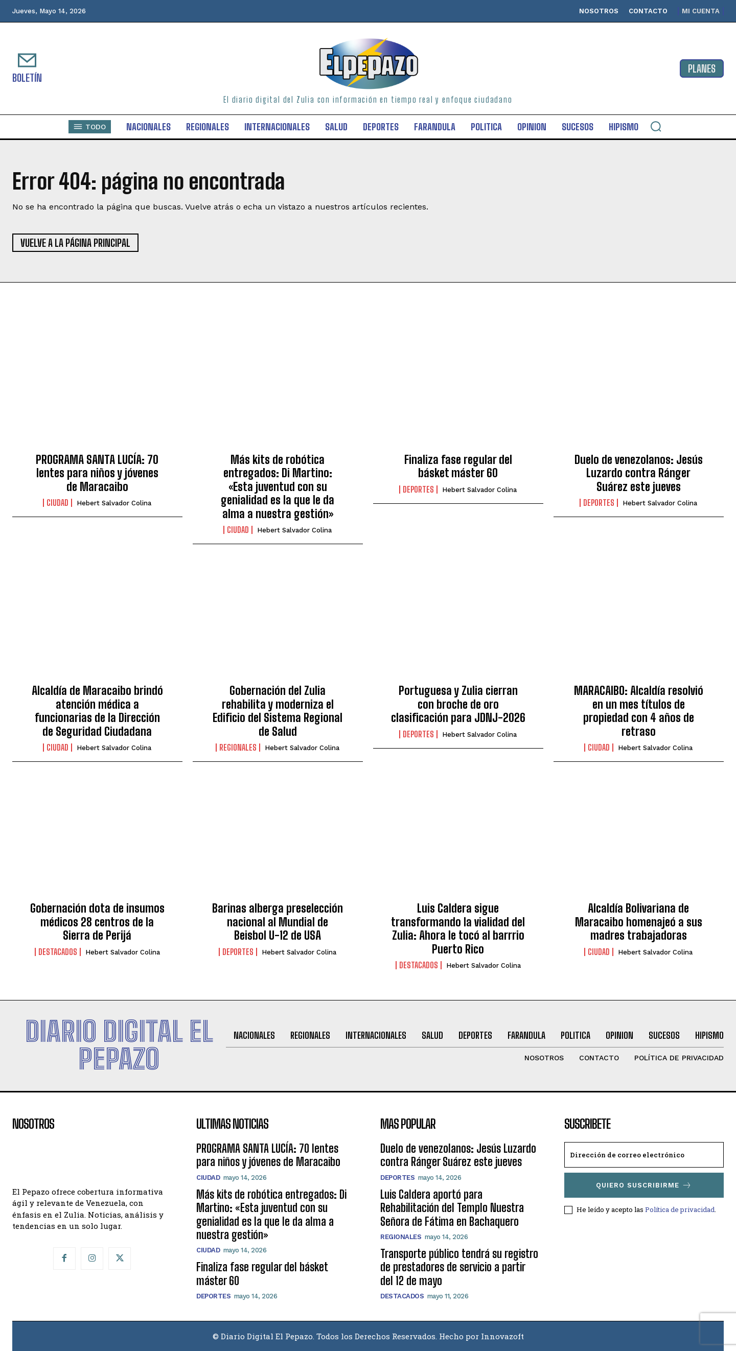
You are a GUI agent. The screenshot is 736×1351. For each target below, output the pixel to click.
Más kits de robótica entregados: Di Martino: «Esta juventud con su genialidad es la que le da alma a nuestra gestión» (277, 487)
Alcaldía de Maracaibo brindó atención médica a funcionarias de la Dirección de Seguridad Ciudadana (97, 711)
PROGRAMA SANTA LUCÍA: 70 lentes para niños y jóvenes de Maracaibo (97, 473)
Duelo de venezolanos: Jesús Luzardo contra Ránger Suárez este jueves (638, 473)
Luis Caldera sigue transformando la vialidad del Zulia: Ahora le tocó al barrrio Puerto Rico (458, 928)
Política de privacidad (680, 1209)
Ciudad (57, 503)
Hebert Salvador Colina (114, 503)
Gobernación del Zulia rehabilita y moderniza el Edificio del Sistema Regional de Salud (277, 711)
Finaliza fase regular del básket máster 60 (458, 466)
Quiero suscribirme (644, 1185)
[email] (644, 1155)
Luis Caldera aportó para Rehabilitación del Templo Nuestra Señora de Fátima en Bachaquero (452, 1207)
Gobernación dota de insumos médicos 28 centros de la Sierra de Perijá (97, 921)
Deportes (418, 489)
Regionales (238, 747)
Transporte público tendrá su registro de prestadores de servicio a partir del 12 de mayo (459, 1267)
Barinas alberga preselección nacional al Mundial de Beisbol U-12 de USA (277, 921)
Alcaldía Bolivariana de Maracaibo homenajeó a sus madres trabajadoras (638, 921)
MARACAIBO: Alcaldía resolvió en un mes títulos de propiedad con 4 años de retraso (638, 711)
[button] (655, 126)
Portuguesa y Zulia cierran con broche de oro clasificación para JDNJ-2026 (458, 704)
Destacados (57, 952)
